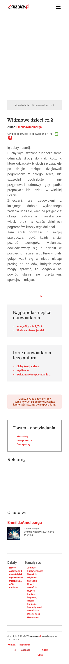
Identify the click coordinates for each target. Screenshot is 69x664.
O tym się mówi (34, 607)
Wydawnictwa (16, 577)
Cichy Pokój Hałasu (28, 366)
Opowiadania (22, 105)
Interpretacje (24, 440)
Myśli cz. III (23, 370)
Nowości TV (33, 610)
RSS (40, 655)
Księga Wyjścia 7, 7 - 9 (30, 326)
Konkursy (31, 594)
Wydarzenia (32, 617)
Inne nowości (33, 614)
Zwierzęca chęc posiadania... (34, 374)
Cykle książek (15, 574)
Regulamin (25, 644)
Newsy (12, 567)
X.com (42, 650)
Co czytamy (23, 444)
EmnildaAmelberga (29, 127)
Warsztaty (23, 436)
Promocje (31, 604)
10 (41, 295)
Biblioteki (13, 587)
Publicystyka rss (35, 571)
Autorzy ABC (15, 571)
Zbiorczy (31, 567)
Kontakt (11, 644)
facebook (22, 650)
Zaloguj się (37, 401)
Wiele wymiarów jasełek (31, 330)
